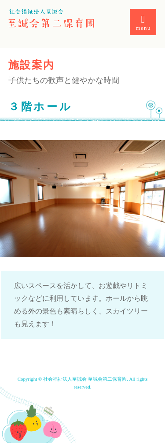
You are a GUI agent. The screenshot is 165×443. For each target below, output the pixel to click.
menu (143, 22)
